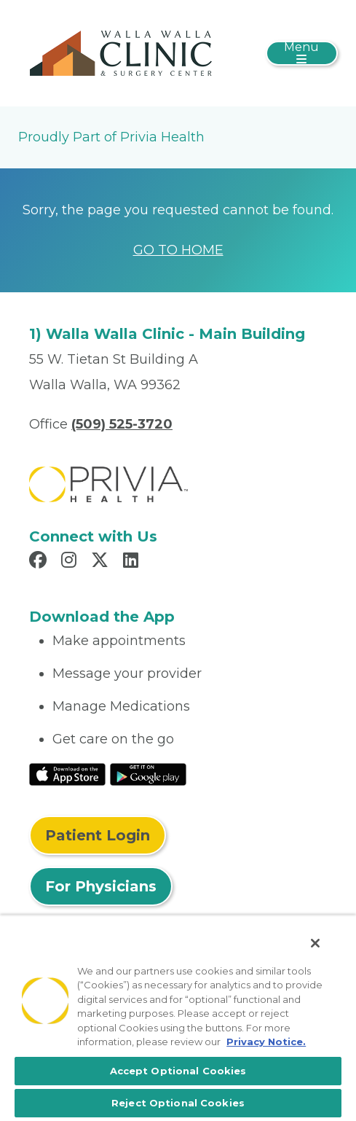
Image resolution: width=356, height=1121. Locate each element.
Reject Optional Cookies (178, 1103)
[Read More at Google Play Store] (148, 773)
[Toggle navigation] (302, 53)
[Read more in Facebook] (40, 562)
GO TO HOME (178, 250)
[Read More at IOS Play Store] (67, 773)
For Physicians (101, 886)
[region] (178, 1018)
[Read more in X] (102, 562)
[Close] (315, 943)
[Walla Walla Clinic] (123, 52)
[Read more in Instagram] (71, 562)
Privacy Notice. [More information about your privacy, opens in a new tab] (266, 1041)
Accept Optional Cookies (178, 1071)
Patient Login (97, 835)
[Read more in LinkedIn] (133, 562)
